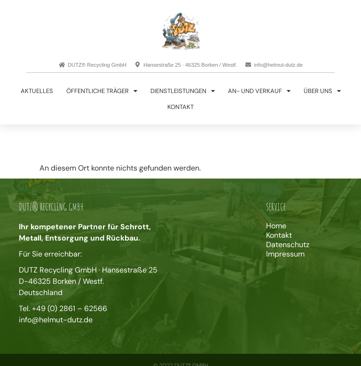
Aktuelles (37, 91)
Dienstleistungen (182, 91)
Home (276, 226)
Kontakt (180, 107)
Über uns (322, 91)
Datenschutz (287, 244)
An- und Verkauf (259, 91)
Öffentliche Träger (101, 91)
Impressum (285, 254)
